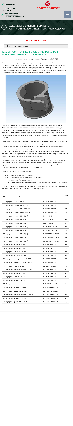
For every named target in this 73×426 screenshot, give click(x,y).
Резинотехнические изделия (26, 52)
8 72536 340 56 (12, 8)
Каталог (6, 52)
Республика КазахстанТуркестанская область (14, 15)
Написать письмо (10, 4)
